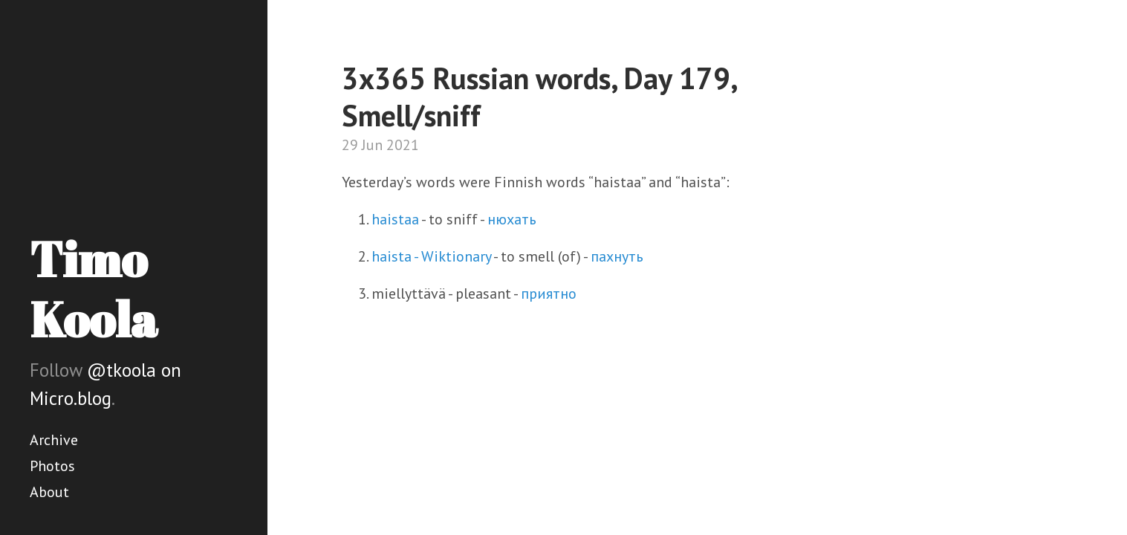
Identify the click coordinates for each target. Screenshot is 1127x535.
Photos (52, 466)
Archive (54, 440)
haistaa (395, 219)
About (49, 492)
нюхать (511, 219)
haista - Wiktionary (431, 256)
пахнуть (617, 256)
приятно (549, 293)
